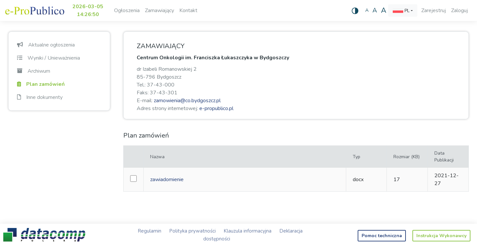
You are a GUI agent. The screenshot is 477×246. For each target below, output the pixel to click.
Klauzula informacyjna (247, 231)
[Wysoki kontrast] (355, 10)
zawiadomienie (167, 179)
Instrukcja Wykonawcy (441, 236)
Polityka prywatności (192, 231)
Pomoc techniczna (382, 236)
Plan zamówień (41, 84)
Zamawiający (159, 10)
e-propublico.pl (216, 108)
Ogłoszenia (127, 10)
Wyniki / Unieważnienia (48, 58)
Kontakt (188, 10)
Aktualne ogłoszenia (46, 44)
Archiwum (33, 71)
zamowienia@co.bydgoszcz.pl (187, 100)
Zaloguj (459, 10)
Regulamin (149, 231)
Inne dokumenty (40, 97)
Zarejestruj (433, 10)
